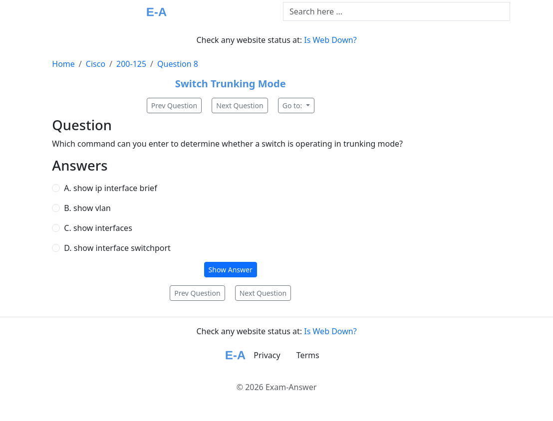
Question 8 (177, 63)
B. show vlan (87, 208)
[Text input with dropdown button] (396, 11)
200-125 (131, 63)
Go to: (293, 105)
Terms (307, 355)
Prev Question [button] (174, 105)
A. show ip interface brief (110, 188)
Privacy (267, 355)
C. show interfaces (98, 227)
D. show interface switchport (117, 247)
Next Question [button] (239, 105)
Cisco (95, 63)
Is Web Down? (330, 39)
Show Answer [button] (231, 269)
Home (63, 63)
